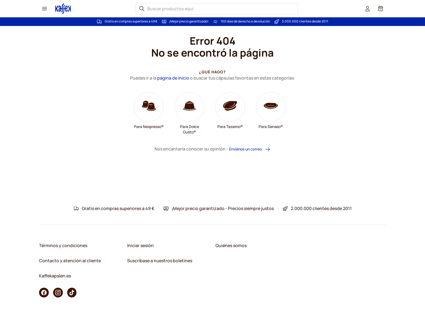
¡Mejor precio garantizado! (188, 21)
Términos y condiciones (63, 245)
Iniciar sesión (140, 245)
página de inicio (173, 78)
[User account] (367, 8)
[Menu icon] (44, 8)
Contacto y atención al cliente (70, 261)
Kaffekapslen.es (55, 276)
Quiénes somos (231, 245)
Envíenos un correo (250, 149)
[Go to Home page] (63, 8)
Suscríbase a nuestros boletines (159, 261)
